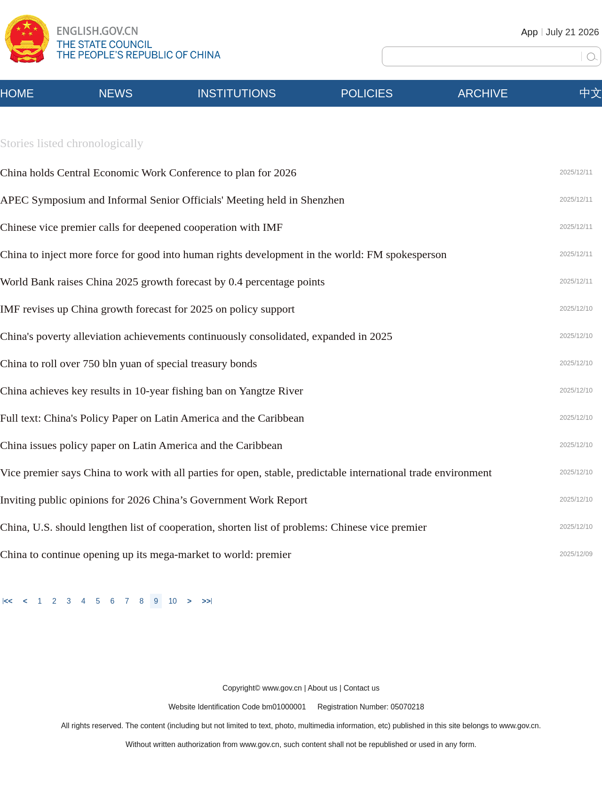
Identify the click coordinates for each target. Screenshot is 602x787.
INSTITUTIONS (237, 93)
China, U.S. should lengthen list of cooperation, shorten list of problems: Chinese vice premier (213, 527)
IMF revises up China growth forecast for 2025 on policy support (147, 309)
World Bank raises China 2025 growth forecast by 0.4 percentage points (162, 281)
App (529, 32)
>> (206, 601)
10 (172, 601)
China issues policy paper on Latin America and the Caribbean (141, 445)
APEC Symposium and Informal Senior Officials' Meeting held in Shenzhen (172, 200)
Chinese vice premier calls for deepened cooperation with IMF (141, 227)
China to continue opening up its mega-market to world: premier (145, 554)
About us (322, 688)
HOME (17, 93)
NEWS (116, 93)
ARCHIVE (483, 93)
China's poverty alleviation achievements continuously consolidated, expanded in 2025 (196, 336)
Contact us (361, 688)
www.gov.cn (282, 688)
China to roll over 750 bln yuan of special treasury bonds (128, 363)
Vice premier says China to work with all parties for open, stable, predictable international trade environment (246, 472)
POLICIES (367, 93)
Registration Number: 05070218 (370, 707)
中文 (590, 93)
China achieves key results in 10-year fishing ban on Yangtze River (151, 391)
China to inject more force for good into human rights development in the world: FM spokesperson (223, 254)
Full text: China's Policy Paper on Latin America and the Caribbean (152, 418)
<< (8, 601)
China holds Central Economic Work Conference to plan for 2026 (148, 172)
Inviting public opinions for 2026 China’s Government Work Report (154, 500)
